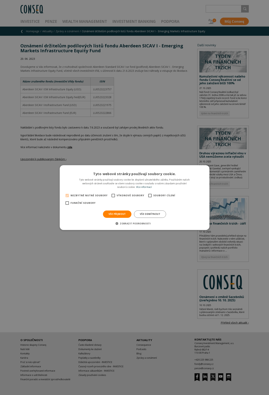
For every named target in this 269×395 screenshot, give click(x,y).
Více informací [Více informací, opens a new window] (144, 187)
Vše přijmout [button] (117, 214)
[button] (134, 223)
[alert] (134, 197)
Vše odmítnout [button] (150, 214)
